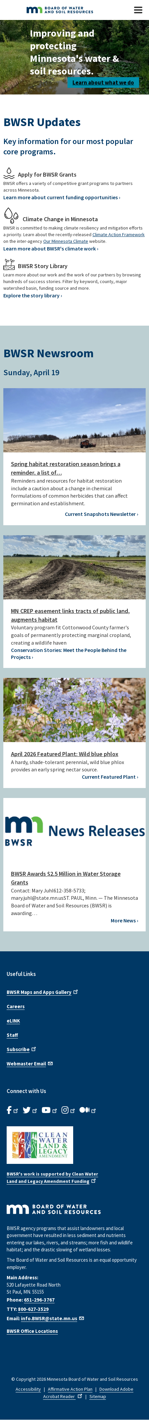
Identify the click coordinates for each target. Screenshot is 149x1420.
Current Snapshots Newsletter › (101, 514)
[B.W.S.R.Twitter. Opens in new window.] (30, 1110)
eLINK (13, 1021)
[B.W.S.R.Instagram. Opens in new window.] (69, 1110)
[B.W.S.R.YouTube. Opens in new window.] (50, 1110)
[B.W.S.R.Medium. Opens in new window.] (88, 1110)
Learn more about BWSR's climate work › (50, 248)
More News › (124, 920)
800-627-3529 (33, 1309)
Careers (16, 1006)
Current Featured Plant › (110, 776)
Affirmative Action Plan (70, 1389)
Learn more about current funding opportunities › (61, 197)
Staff (12, 1035)
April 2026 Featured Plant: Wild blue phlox (64, 754)
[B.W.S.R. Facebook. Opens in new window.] (13, 1110)
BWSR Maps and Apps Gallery (43, 991)
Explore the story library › (32, 295)
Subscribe (22, 1048)
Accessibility (28, 1389)
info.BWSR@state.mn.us (53, 1318)
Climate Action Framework (118, 234)
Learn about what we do (103, 82)
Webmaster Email (30, 1063)
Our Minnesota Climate (65, 241)
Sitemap (97, 1396)
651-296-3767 (39, 1300)
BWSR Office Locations (32, 1331)
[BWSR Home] (64, 10)
